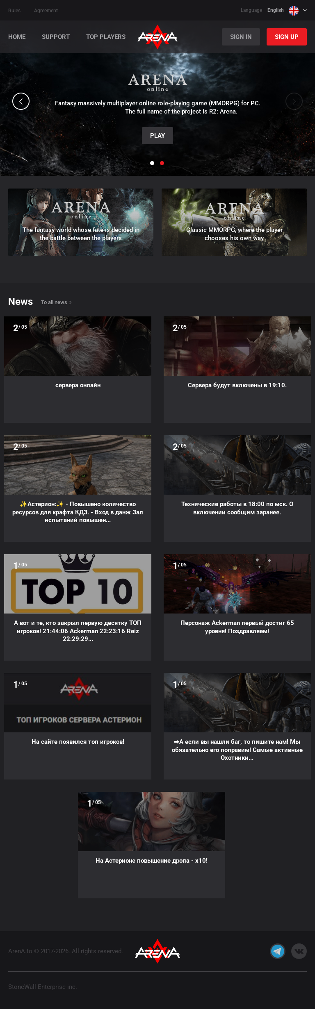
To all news (54, 302)
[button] (21, 101)
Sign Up (287, 37)
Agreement (46, 10)
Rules (14, 10)
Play (157, 135)
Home (16, 37)
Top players (106, 37)
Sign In (241, 37)
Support (56, 37)
